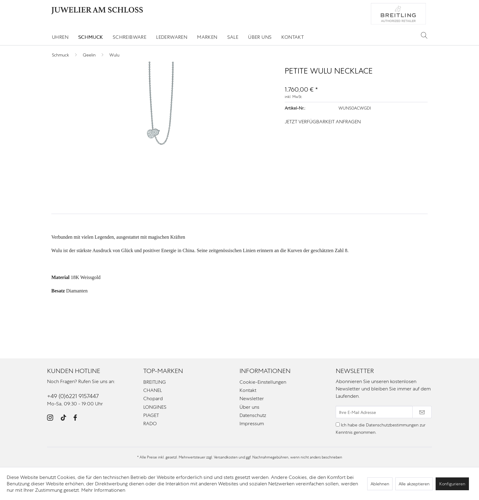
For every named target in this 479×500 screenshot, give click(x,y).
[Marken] (207, 37)
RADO (150, 423)
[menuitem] (60, 37)
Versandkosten (226, 457)
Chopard (153, 398)
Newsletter (252, 398)
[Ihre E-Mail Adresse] (374, 412)
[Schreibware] (129, 37)
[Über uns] (259, 37)
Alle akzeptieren (414, 484)
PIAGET (151, 415)
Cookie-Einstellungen (263, 382)
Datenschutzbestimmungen (392, 425)
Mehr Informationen (103, 490)
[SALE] (232, 37)
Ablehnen (380, 484)
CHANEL (152, 390)
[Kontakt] (292, 37)
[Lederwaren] (171, 37)
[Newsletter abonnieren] (422, 412)
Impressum (252, 423)
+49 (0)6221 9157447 (73, 396)
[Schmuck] (90, 37)
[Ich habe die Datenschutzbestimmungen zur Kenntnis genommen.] (338, 424)
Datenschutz (253, 415)
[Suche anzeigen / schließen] (424, 35)
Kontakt (248, 390)
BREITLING (154, 382)
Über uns (249, 407)
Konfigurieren (452, 484)
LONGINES (154, 407)
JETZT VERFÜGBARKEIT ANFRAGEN (323, 121)
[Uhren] (60, 37)
